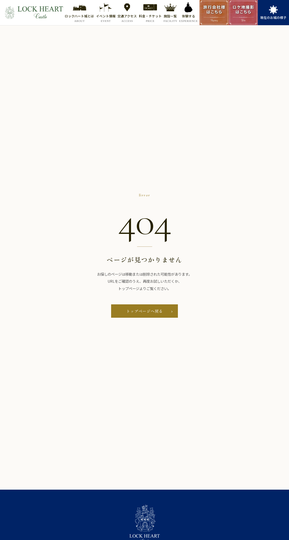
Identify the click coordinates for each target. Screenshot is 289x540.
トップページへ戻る (144, 311)
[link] (273, 12)
